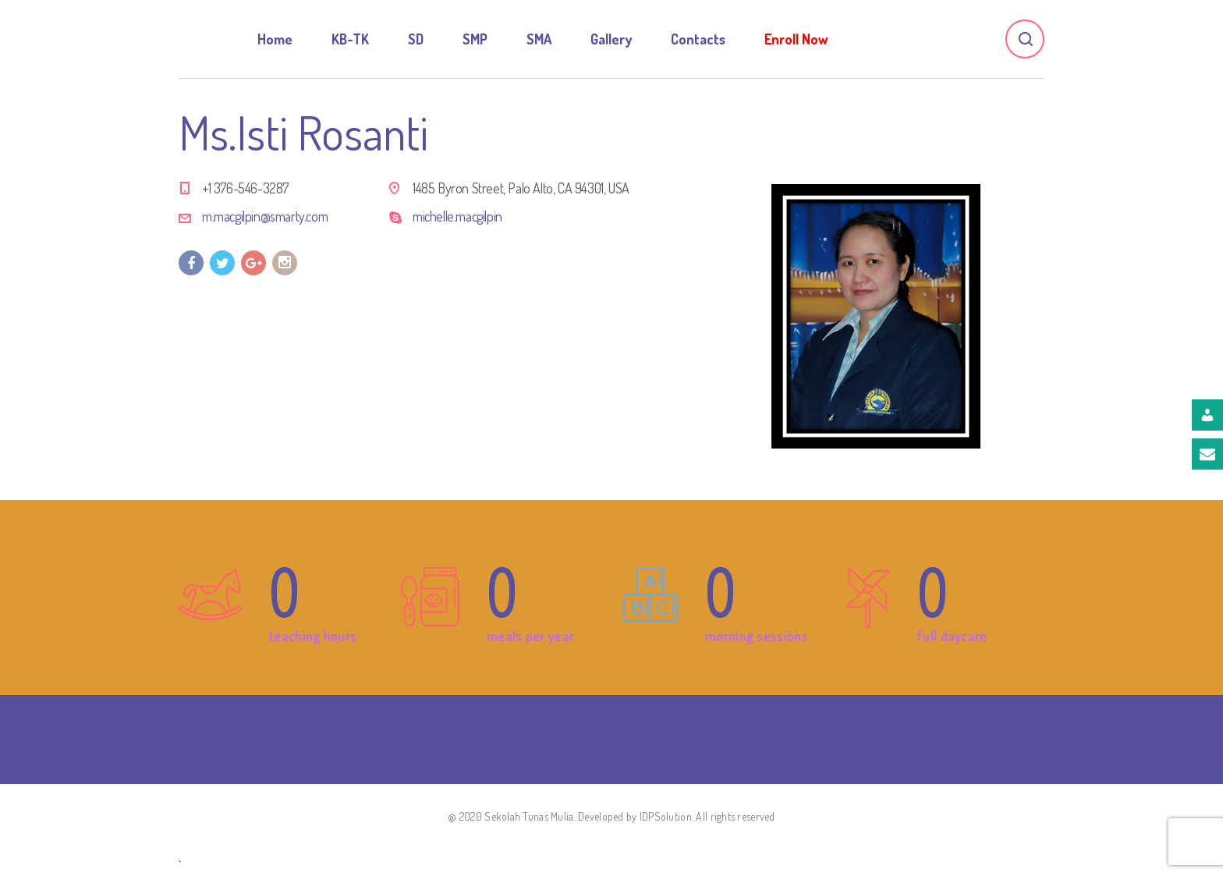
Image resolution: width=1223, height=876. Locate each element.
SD (416, 39)
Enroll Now (796, 39)
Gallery (611, 39)
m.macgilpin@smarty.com (265, 216)
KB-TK (350, 39)
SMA (538, 39)
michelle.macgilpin (457, 216)
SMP (475, 39)
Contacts (698, 39)
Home (274, 39)
